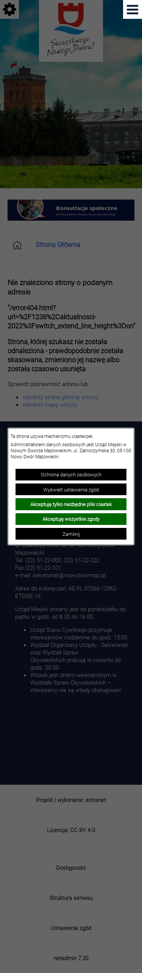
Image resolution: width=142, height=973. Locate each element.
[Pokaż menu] (132, 9)
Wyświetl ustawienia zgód (71, 489)
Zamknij (71, 534)
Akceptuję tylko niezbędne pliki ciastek (71, 504)
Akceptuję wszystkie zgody (71, 518)
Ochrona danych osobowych (71, 474)
